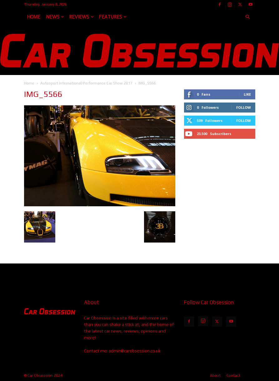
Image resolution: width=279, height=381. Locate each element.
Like (247, 94)
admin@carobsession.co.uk (135, 350)
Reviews (81, 16)
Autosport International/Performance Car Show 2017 (86, 83)
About (215, 375)
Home (33, 16)
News (55, 16)
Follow (243, 107)
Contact (233, 375)
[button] (247, 17)
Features (113, 16)
